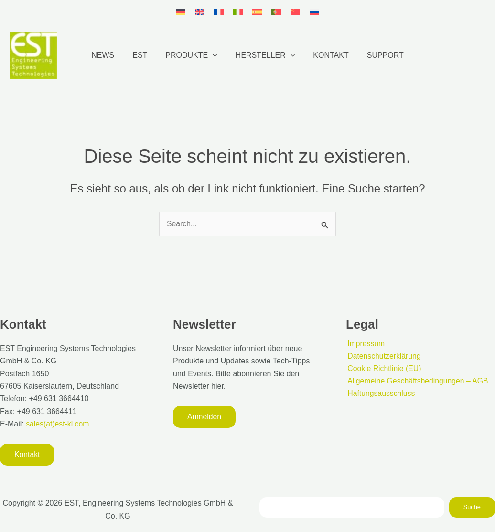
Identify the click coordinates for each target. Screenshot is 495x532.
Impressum (365, 343)
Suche (472, 507)
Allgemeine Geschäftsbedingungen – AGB (417, 381)
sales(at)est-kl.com (57, 424)
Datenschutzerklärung (383, 356)
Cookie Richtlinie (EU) (383, 368)
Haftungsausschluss (380, 394)
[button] (214, 55)
